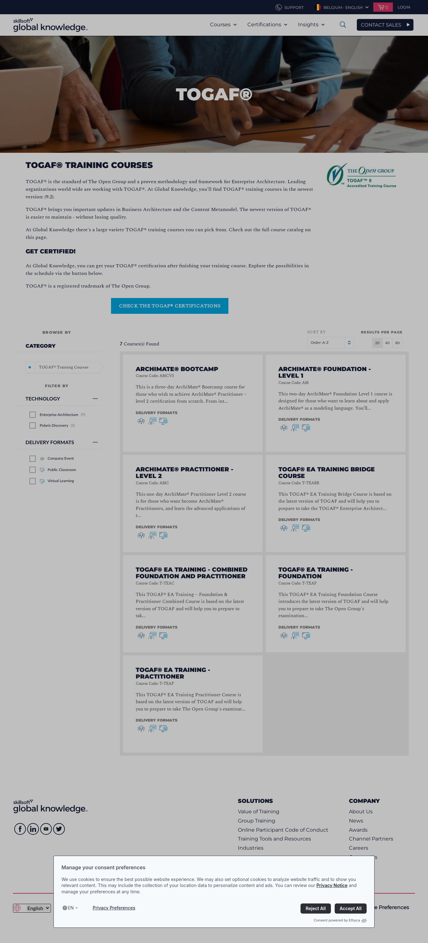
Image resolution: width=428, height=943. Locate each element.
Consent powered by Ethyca (340, 920)
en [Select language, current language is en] (71, 907)
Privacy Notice (331, 885)
